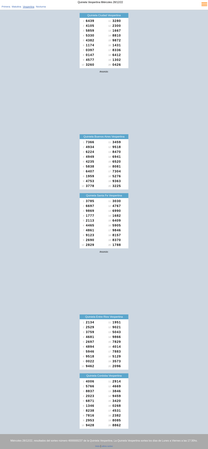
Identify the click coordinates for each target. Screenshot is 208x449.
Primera (6, 6)
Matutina (16, 6)
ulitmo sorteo (107, 446)
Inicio (97, 446)
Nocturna (41, 6)
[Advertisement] (104, 97)
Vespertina (28, 6)
